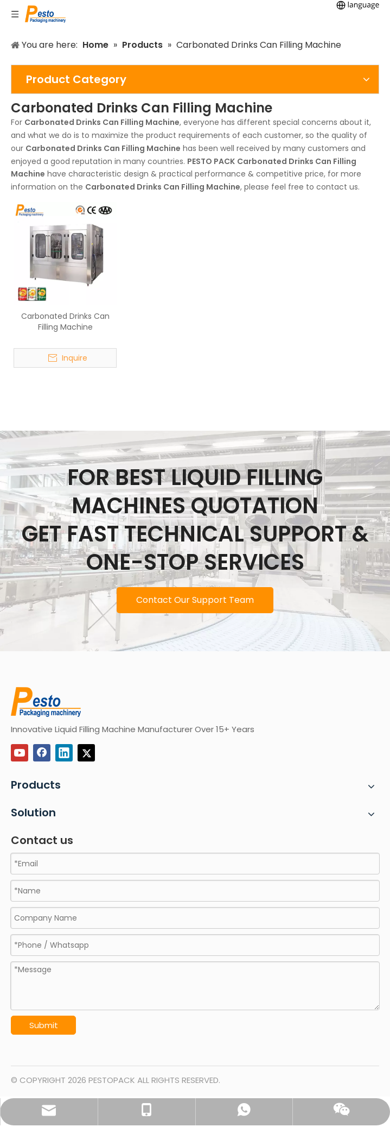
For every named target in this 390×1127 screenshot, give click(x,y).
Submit (43, 1025)
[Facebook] (41, 752)
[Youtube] (19, 752)
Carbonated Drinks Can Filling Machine (65, 321)
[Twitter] (86, 752)
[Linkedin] (64, 752)
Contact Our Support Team (195, 600)
